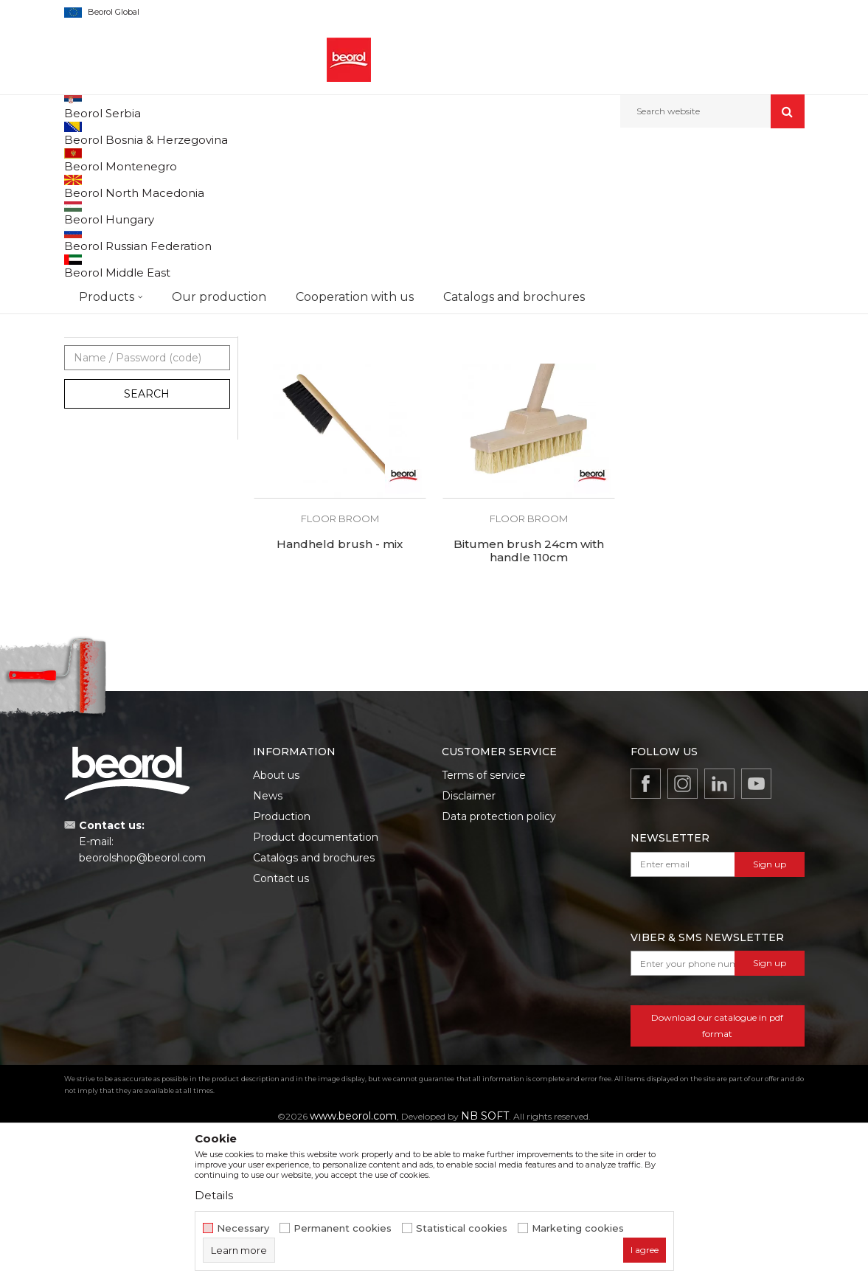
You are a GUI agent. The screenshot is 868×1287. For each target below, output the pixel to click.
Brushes (353, 159)
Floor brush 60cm (717, 432)
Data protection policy (499, 967)
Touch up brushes (112, 375)
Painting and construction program (249, 159)
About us (276, 925)
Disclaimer (469, 946)
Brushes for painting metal (131, 219)
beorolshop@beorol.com (142, 1008)
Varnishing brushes (114, 322)
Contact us (281, 1029)
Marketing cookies (578, 1228)
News (267, 946)
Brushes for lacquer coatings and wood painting (138, 245)
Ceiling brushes (105, 393)
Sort (445, 184)
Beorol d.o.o (89, 159)
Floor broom (98, 358)
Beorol (93, 450)
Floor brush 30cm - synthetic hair (528, 439)
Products (143, 159)
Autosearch (387, 184)
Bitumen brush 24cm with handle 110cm (529, 701)
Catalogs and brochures (314, 1008)
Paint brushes (103, 305)
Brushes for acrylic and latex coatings (127, 279)
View (650, 184)
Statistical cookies (461, 1228)
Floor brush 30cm (340, 432)
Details (214, 1195)
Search (147, 544)
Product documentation (315, 987)
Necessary (243, 1228)
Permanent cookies (343, 1228)
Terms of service (484, 925)
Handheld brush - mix (340, 694)
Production (281, 967)
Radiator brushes (109, 340)
